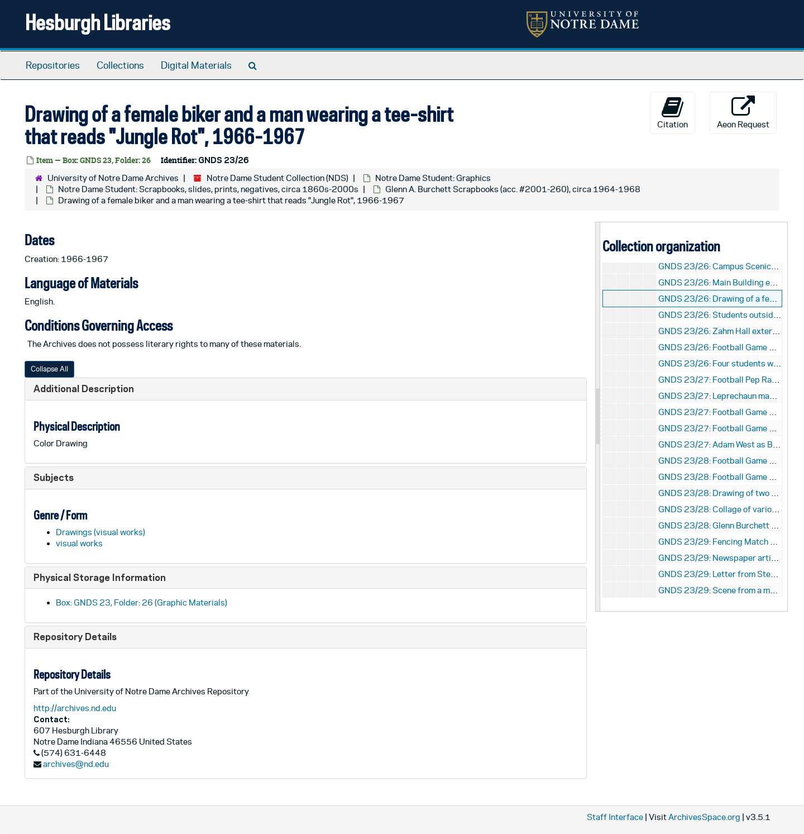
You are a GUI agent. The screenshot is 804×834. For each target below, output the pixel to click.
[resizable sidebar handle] (598, 416)
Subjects (54, 477)
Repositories (53, 65)
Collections (120, 65)
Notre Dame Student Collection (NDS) (277, 178)
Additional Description (84, 388)
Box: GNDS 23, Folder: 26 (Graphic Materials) (141, 602)
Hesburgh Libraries (97, 22)
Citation (672, 112)
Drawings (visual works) (100, 532)
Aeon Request (743, 112)
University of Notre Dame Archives (113, 178)
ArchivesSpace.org (704, 817)
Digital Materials (196, 65)
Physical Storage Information (100, 577)
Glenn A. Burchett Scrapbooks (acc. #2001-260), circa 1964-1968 (512, 189)
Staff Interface (615, 817)
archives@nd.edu (76, 764)
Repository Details (75, 636)
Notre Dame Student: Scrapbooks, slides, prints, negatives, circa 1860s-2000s (208, 189)
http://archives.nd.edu (75, 708)
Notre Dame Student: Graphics (433, 178)
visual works (79, 543)
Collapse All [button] (49, 369)
